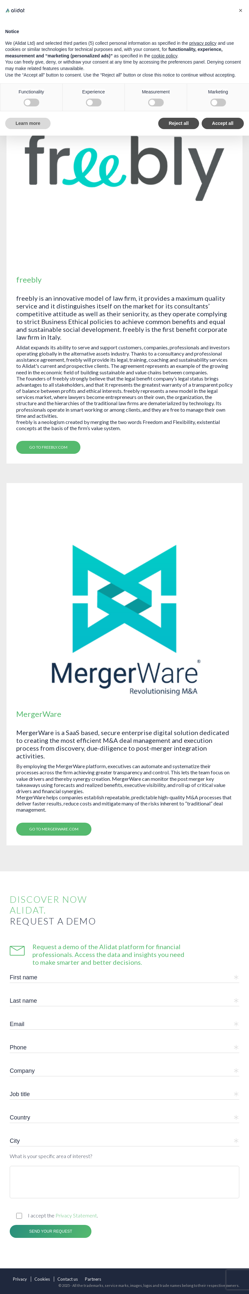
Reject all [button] (178, 123)
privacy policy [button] (203, 43)
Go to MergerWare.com (53, 829)
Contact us (67, 1279)
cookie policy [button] (164, 55)
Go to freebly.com (48, 447)
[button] (240, 10)
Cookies (42, 1279)
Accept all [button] (222, 123)
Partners (93, 1279)
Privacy (20, 1279)
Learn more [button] (28, 123)
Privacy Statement (76, 1215)
